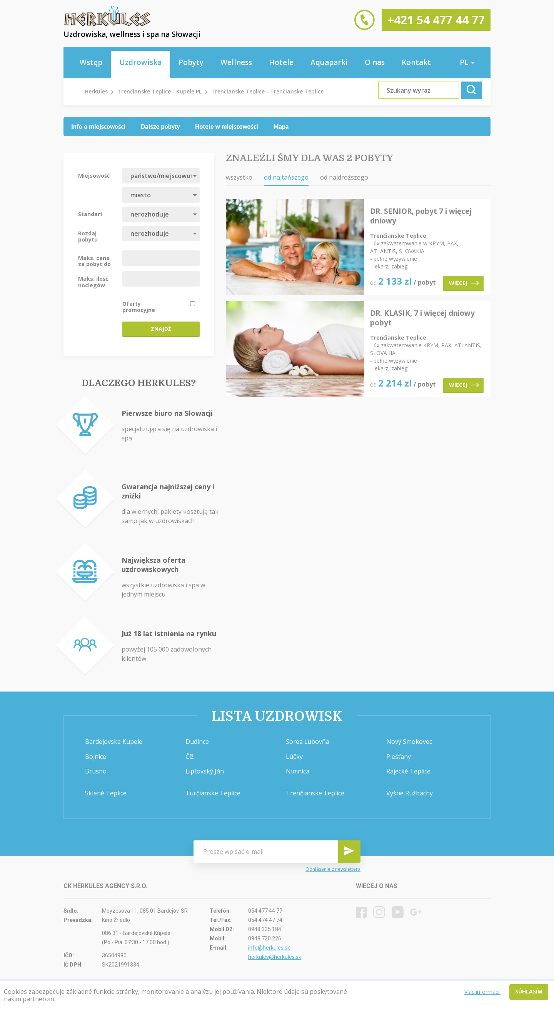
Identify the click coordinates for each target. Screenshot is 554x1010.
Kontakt (416, 62)
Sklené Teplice (106, 793)
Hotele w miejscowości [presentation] (226, 126)
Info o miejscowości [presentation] (98, 126)
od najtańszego (286, 177)
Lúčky (294, 756)
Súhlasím (528, 991)
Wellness (236, 62)
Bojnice (95, 756)
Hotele (281, 62)
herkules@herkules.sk (274, 957)
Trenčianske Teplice (315, 793)
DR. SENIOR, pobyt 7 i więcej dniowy (421, 216)
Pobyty (191, 62)
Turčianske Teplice (212, 793)
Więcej (464, 283)
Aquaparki (329, 62)
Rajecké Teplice (408, 771)
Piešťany (398, 756)
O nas (375, 62)
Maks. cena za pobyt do (94, 260)
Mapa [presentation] (281, 126)
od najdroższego (344, 177)
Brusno (96, 771)
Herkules (96, 91)
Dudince (197, 741)
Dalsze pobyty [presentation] (160, 126)
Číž (189, 756)
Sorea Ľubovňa (307, 741)
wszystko (239, 177)
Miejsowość (94, 175)
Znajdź (161, 328)
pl (467, 62)
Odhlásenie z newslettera (332, 869)
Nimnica (297, 771)
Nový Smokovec (409, 741)
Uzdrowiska (140, 62)
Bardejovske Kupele (113, 741)
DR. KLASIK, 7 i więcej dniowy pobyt (422, 318)
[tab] (98, 126)
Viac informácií (482, 991)
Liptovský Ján (204, 771)
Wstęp (91, 62)
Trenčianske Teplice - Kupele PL (159, 91)
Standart (90, 213)
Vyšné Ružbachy (409, 793)
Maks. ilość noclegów (93, 281)
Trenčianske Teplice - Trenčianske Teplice (267, 91)
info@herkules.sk (269, 948)
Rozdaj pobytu (88, 236)
